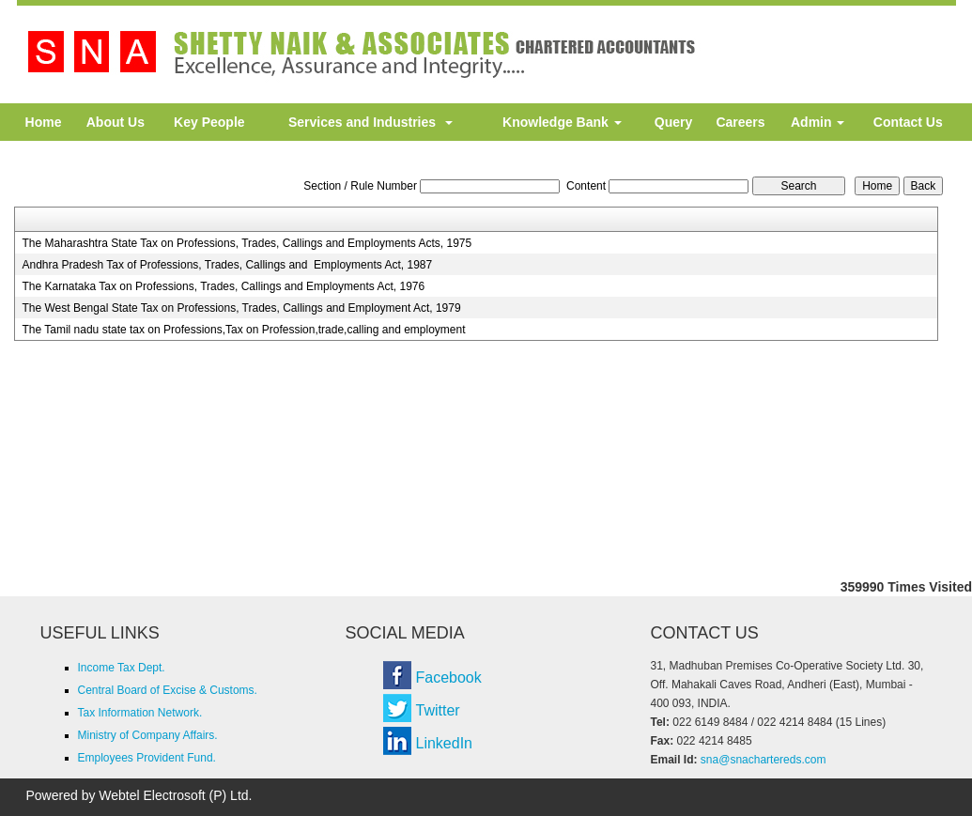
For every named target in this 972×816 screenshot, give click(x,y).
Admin (817, 122)
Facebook (449, 677)
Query (673, 122)
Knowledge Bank (562, 122)
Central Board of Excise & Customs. (167, 690)
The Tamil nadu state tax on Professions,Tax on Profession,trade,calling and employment (243, 329)
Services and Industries (370, 122)
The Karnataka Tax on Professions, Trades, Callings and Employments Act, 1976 (223, 286)
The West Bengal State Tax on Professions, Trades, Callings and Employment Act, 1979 (241, 308)
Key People (209, 122)
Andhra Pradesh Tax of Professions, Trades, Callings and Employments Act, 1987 (227, 264)
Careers (740, 122)
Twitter (438, 710)
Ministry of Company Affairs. (148, 735)
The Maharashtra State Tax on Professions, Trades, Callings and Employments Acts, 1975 (246, 243)
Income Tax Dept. (121, 667)
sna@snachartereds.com (763, 759)
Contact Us (908, 122)
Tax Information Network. (140, 712)
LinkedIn (444, 743)
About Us (115, 122)
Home (43, 122)
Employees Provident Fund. (147, 757)
